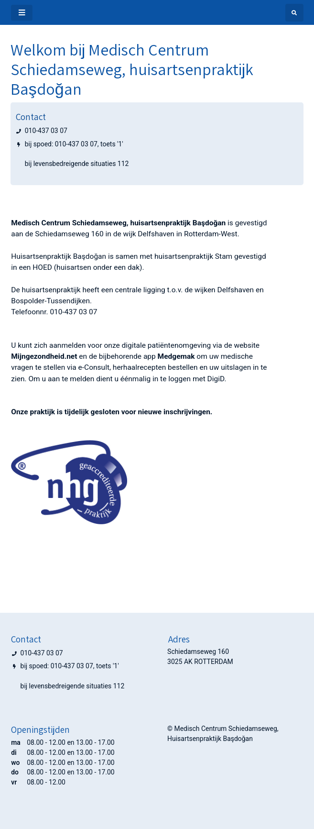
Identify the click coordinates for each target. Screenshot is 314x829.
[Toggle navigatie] (21, 13)
